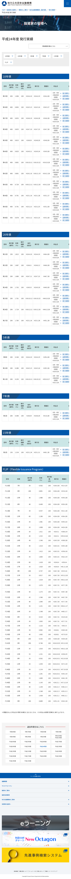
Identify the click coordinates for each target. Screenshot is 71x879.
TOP (3, 10)
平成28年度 (43, 742)
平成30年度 (12, 742)
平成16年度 (43, 757)
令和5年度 (58, 732)
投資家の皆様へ (12, 10)
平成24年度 (43, 747)
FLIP (6, 63)
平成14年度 (12, 761)
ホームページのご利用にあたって (36, 872)
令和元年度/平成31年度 (58, 737)
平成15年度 (58, 757)
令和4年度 (13, 737)
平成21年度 (27, 752)
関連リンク (47, 872)
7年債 (43, 56)
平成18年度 (12, 757)
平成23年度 (58, 747)
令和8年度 (13, 732)
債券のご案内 (23, 10)
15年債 (55, 56)
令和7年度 (28, 732)
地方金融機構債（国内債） (38, 10)
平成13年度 (27, 761)
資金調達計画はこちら (52, 46)
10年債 (7, 56)
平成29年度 (27, 742)
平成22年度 (12, 752)
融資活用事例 (6, 796)
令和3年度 (28, 737)
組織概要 (4, 782)
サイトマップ (54, 872)
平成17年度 (27, 757)
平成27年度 (58, 742)
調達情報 (16, 872)
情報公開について (23, 872)
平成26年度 (12, 747)
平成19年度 (58, 752)
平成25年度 (27, 747)
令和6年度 (43, 732)
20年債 (19, 56)
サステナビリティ (7, 786)
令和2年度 (43, 737)
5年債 (32, 56)
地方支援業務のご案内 (8, 800)
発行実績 (52, 10)
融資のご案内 (6, 791)
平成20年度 (43, 752)
